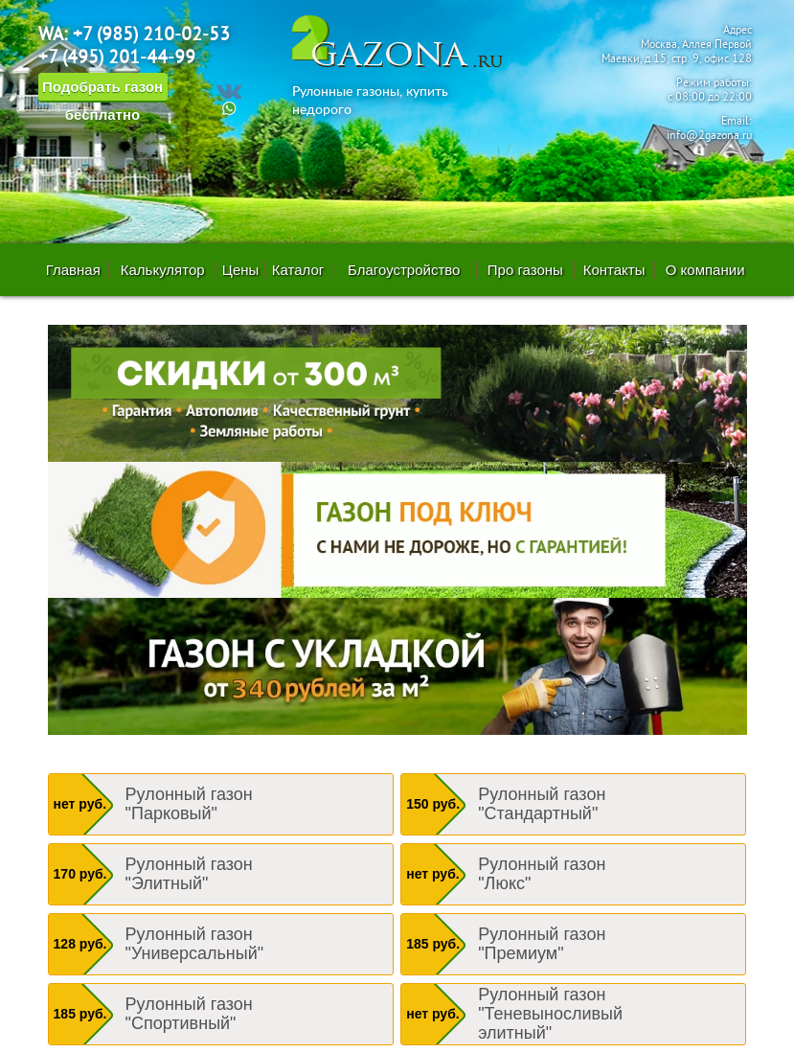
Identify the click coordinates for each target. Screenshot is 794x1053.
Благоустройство (404, 270)
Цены (241, 270)
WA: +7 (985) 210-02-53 (134, 35)
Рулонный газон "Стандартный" (541, 804)
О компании (705, 270)
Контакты (614, 270)
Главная (73, 270)
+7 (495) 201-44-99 (116, 58)
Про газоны (525, 270)
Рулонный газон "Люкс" (541, 874)
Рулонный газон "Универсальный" (194, 944)
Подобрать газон (102, 91)
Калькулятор (163, 270)
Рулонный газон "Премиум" (541, 944)
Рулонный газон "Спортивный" (189, 1014)
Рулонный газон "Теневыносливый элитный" (550, 1013)
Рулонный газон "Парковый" (189, 804)
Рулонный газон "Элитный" (189, 874)
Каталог (298, 270)
